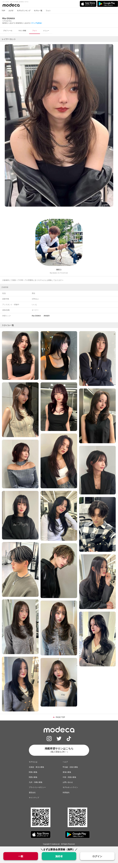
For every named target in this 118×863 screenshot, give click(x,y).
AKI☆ (59, 269)
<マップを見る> (36, 23)
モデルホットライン (70, 787)
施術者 (59, 856)
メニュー (46, 30)
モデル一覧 (38, 10)
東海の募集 (67, 772)
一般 (20, 856)
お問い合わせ (68, 782)
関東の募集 (33, 772)
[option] (59, 125)
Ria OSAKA (36, 316)
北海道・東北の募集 (36, 767)
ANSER (46, 316)
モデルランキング (23, 10)
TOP (3, 10)
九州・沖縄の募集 (35, 782)
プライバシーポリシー (37, 787)
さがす (11, 10)
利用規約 (66, 792)
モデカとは (33, 762)
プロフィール (7, 30)
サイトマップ (34, 797)
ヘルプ (65, 762)
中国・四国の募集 (69, 777)
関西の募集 (33, 777)
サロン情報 (22, 30)
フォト (48, 10)
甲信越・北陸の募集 (70, 767)
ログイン (97, 856)
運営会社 (32, 792)
